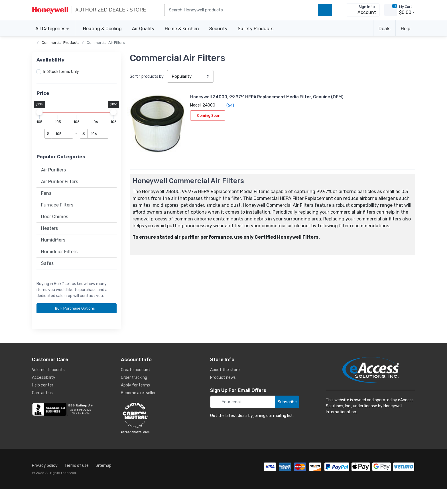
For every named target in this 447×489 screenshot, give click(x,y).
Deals (384, 28)
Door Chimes (54, 216)
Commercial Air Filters (106, 42)
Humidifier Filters (59, 251)
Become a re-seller (138, 392)
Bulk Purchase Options (77, 308)
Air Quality (143, 28)
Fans (46, 193)
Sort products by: (147, 76)
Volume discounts (48, 369)
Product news (223, 377)
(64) (200, 111)
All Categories (48, 28)
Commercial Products (61, 42)
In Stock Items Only (61, 71)
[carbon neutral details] (152, 418)
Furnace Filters (57, 205)
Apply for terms (135, 385)
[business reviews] (63, 409)
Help (405, 28)
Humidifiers (53, 240)
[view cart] (390, 10)
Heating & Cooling (102, 28)
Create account (135, 369)
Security (218, 28)
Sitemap (103, 465)
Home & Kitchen (182, 28)
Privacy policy (45, 465)
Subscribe (287, 401)
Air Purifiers (53, 170)
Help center (42, 385)
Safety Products (255, 28)
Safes (47, 263)
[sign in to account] (363, 10)
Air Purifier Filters (59, 181)
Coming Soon (180, 121)
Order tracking (134, 377)
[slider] (39, 112)
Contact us (42, 392)
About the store (225, 369)
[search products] (325, 10)
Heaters (49, 228)
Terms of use (76, 465)
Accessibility (43, 377)
